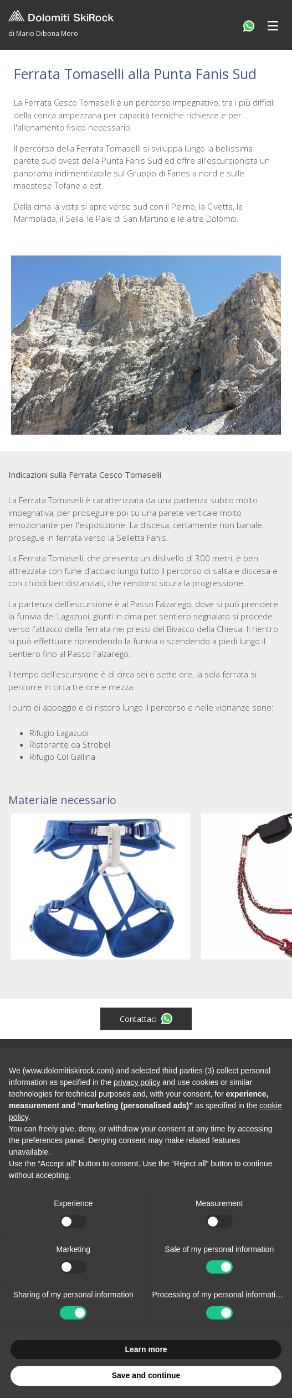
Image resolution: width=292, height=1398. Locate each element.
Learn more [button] (146, 1349)
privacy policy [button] (137, 1082)
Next (270, 345)
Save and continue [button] (146, 1375)
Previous (22, 345)
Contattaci (146, 1018)
